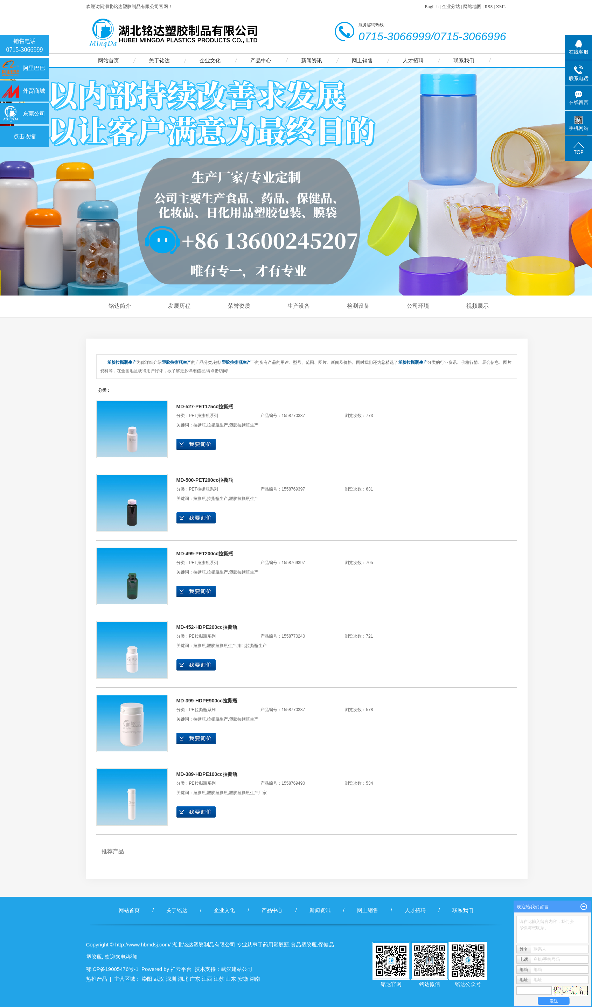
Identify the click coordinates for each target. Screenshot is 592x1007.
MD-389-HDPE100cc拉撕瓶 (206, 774)
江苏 (219, 979)
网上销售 (362, 60)
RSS (489, 6)
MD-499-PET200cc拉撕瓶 (205, 553)
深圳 (171, 979)
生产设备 (298, 306)
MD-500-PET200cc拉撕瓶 (205, 480)
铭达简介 (120, 306)
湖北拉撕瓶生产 (252, 645)
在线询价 (196, 444)
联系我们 (463, 60)
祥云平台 (180, 969)
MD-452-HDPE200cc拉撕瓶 (206, 627)
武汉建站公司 (236, 969)
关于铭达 (159, 60)
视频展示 (477, 306)
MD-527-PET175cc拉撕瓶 (205, 406)
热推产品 (96, 979)
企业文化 (210, 60)
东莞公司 (34, 114)
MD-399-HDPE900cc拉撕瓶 (206, 700)
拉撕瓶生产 (217, 425)
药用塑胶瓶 (276, 944)
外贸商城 (34, 91)
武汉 (159, 979)
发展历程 (179, 306)
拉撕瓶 (199, 425)
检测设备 (358, 306)
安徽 (243, 979)
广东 (195, 979)
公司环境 (418, 306)
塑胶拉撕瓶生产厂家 (248, 792)
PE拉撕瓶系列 (202, 636)
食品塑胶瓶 (304, 944)
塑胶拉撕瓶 (217, 792)
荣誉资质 (239, 306)
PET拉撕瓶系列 (203, 415)
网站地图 (472, 6)
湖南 (255, 979)
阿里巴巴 (34, 68)
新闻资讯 (311, 60)
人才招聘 (413, 60)
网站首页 (108, 60)
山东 (230, 979)
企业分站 (451, 6)
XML (501, 6)
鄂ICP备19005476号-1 (112, 969)
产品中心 (260, 60)
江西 (207, 979)
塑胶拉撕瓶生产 (243, 425)
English (432, 6)
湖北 (183, 979)
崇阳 (147, 979)
